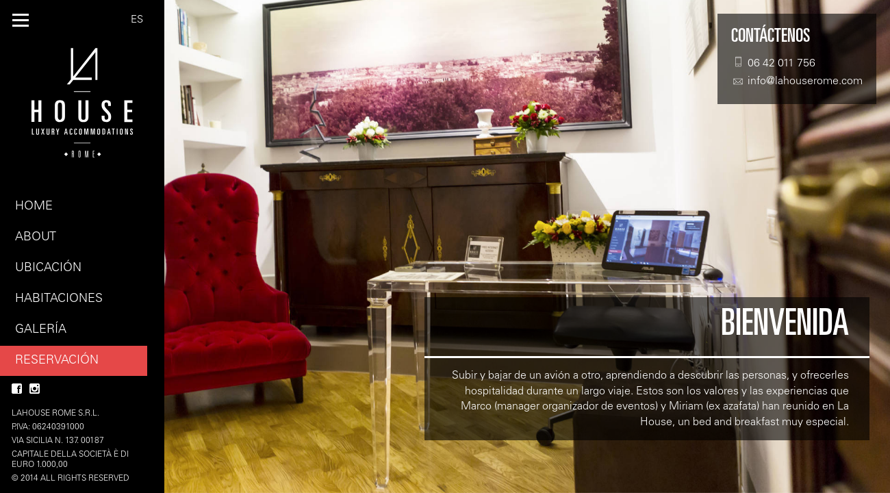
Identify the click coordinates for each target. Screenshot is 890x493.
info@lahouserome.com (797, 81)
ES (137, 20)
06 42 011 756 (773, 62)
